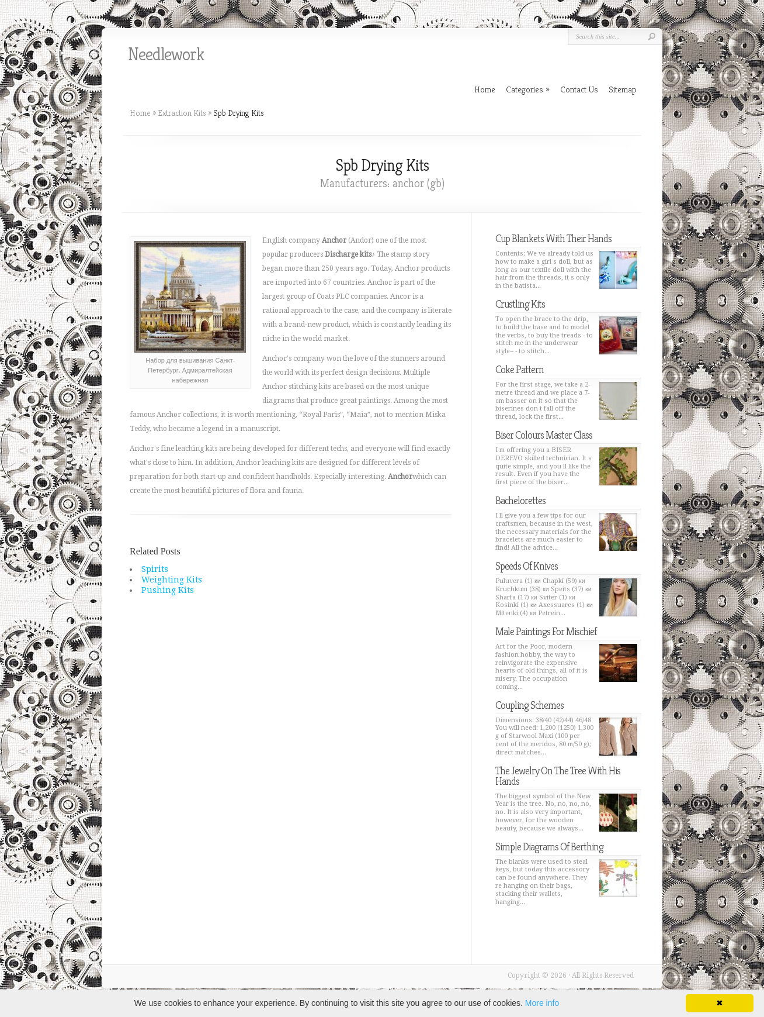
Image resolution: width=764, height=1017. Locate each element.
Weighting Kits (171, 579)
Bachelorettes (520, 500)
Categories (528, 89)
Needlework (166, 54)
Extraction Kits (182, 113)
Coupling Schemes (529, 705)
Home (140, 113)
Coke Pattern (519, 369)
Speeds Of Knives (526, 566)
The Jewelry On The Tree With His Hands (557, 776)
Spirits (154, 569)
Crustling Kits (520, 304)
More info (542, 1003)
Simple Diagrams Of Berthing (549, 846)
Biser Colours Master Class (543, 435)
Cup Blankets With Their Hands (553, 238)
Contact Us (579, 89)
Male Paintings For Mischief (545, 631)
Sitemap (623, 89)
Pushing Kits (167, 590)
